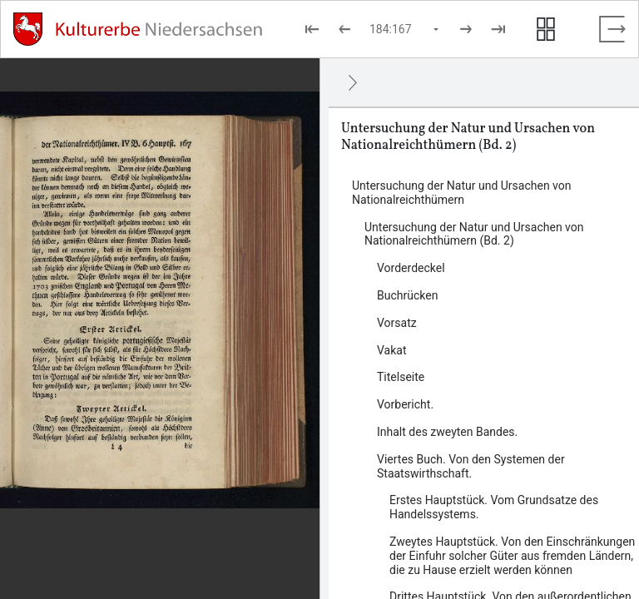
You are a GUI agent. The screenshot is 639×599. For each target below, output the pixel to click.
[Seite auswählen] (405, 29)
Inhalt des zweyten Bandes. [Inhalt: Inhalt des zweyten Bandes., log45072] (447, 431)
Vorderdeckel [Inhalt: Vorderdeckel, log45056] (411, 268)
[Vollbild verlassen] (612, 29)
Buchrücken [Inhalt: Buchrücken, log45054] (407, 295)
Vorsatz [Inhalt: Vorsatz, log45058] (397, 322)
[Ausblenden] (352, 82)
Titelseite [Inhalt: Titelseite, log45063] (400, 377)
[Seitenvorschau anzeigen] (545, 29)
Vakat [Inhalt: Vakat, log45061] (392, 350)
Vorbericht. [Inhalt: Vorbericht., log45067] (405, 404)
